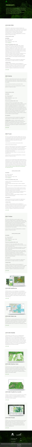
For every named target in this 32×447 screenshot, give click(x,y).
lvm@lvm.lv (9, 42)
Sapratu (19, 445)
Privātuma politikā (13, 445)
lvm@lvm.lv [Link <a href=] (9, 99)
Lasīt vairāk (7, 69)
